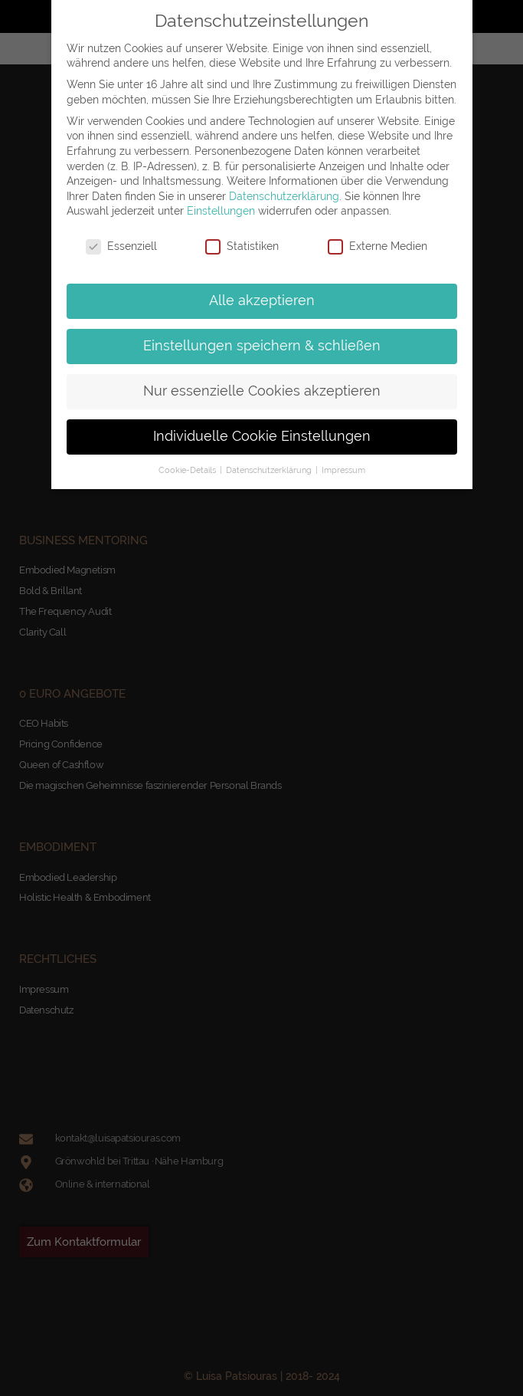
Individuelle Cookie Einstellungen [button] (262, 436)
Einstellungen (221, 211)
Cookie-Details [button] (188, 470)
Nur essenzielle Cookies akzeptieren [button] (262, 391)
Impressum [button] (343, 470)
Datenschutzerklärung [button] (270, 470)
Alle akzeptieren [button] (262, 300)
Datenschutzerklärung (284, 196)
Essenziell (121, 246)
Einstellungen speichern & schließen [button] (262, 345)
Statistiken (242, 246)
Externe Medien (377, 246)
